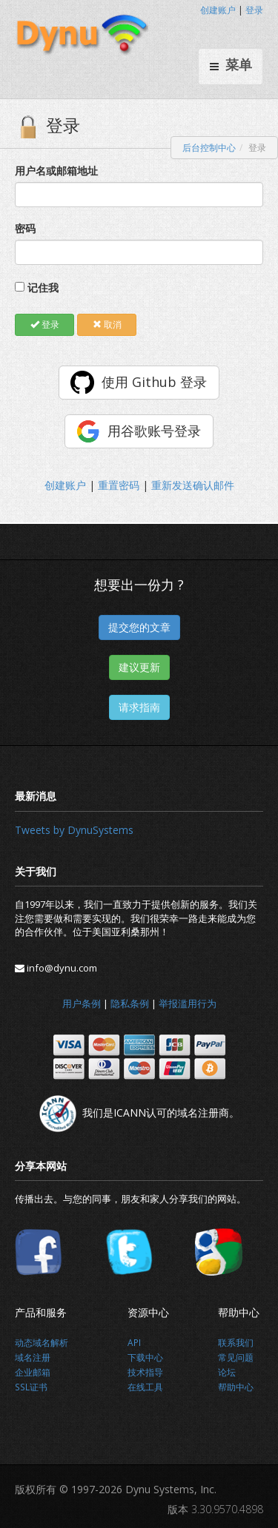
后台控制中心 (209, 147)
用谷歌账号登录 (154, 431)
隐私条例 (129, 1003)
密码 (25, 228)
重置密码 (118, 485)
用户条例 (81, 1003)
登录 (254, 10)
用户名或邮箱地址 (56, 171)
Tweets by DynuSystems (74, 830)
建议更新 (139, 667)
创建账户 (218, 10)
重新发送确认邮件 (192, 485)
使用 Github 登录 (154, 382)
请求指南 (139, 707)
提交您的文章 (139, 627)
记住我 (43, 287)
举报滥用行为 (187, 1003)
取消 (107, 324)
